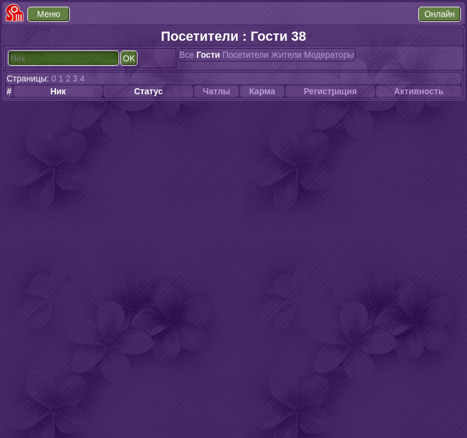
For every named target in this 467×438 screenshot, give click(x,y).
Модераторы (329, 55)
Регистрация (330, 91)
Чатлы (216, 91)
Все (186, 55)
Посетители (246, 55)
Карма (262, 91)
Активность (418, 91)
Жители (286, 55)
